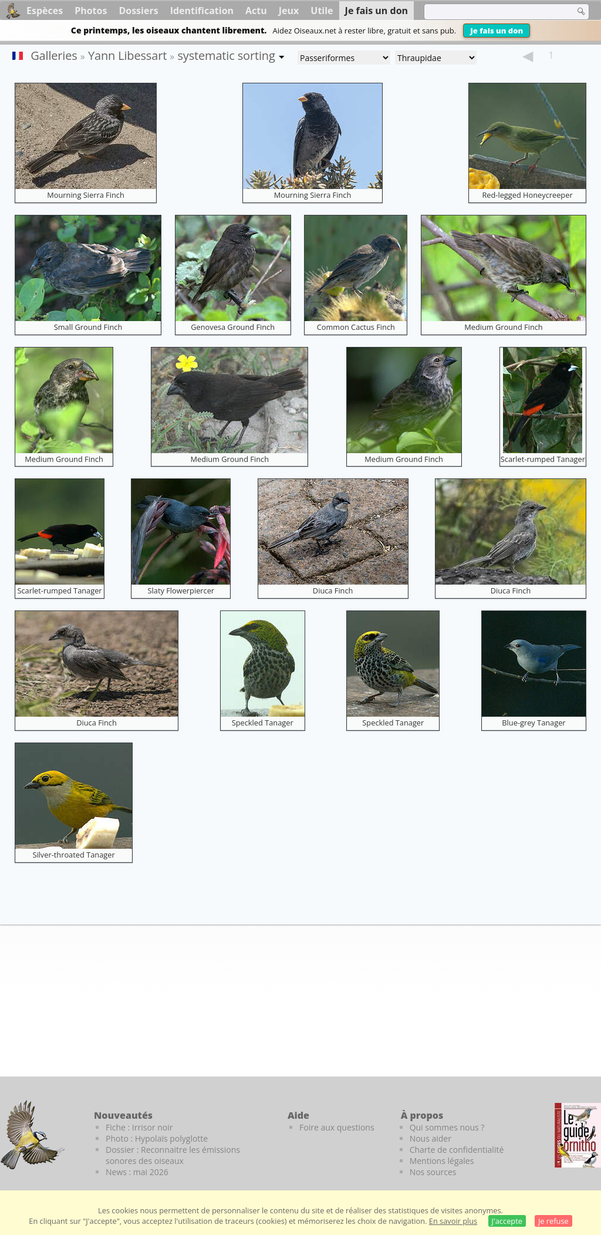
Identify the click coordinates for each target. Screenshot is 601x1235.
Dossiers (138, 10)
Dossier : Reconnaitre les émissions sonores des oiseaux (173, 1155)
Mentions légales (442, 1160)
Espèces (44, 10)
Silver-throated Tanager (73, 854)
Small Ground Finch (88, 327)
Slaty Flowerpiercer (181, 590)
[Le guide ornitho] (578, 1135)
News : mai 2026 (137, 1171)
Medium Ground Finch (503, 327)
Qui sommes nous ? (447, 1127)
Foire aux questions (336, 1127)
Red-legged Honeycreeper (527, 195)
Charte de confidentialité (457, 1149)
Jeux (289, 10)
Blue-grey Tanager (533, 722)
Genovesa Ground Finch (233, 327)
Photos (91, 10)
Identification (202, 10)
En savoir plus (453, 1221)
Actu (256, 10)
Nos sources (433, 1171)
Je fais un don (496, 30)
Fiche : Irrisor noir (139, 1127)
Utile (321, 10)
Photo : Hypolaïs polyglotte (157, 1138)
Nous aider (430, 1138)
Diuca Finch (333, 590)
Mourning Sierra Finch (85, 195)
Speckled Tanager (262, 722)
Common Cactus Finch (356, 327)
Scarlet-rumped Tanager (543, 459)
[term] (491, 11)
